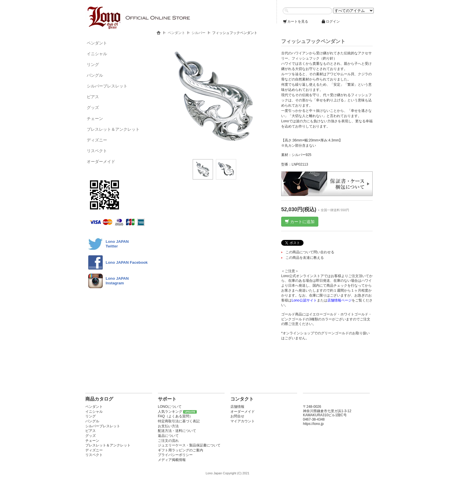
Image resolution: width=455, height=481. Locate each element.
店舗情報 (237, 407)
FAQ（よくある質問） (175, 416)
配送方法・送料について (177, 431)
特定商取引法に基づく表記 (179, 421)
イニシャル (97, 53)
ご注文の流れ (168, 441)
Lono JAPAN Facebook (127, 262)
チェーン (95, 118)
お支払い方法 (168, 426)
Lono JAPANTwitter (117, 243)
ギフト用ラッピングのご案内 (180, 450)
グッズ (93, 107)
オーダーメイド (101, 161)
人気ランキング (170, 412)
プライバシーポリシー (175, 455)
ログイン (330, 21)
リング (93, 64)
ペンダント (97, 43)
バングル (95, 75)
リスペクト (97, 150)
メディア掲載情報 (172, 460)
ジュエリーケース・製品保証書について (189, 445)
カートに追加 (300, 221)
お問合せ (237, 416)
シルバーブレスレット (107, 86)
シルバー (198, 33)
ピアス (93, 96)
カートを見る (295, 21)
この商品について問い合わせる (310, 252)
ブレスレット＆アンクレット (113, 129)
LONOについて (170, 407)
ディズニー (97, 140)
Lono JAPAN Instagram (117, 280)
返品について (168, 436)
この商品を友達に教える (305, 258)
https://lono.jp (313, 424)
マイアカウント (242, 421)
